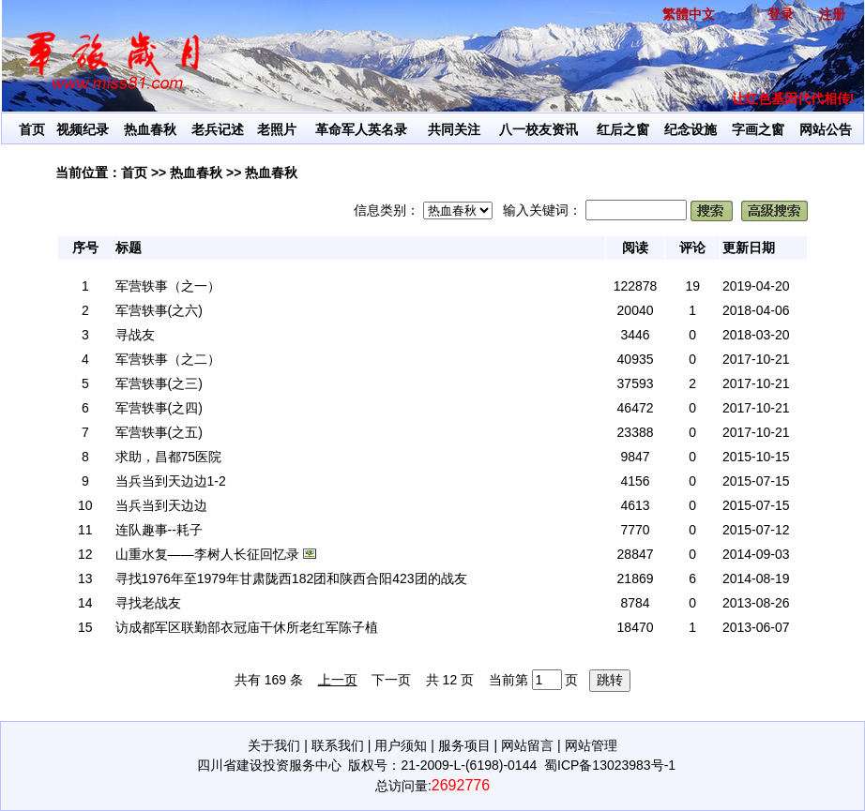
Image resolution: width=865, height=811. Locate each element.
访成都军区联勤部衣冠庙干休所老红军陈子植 (246, 627)
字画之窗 (758, 129)
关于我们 (274, 745)
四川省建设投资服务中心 (269, 765)
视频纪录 (82, 129)
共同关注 (454, 129)
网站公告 (825, 129)
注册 (832, 14)
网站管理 (591, 745)
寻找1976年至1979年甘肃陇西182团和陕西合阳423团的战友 (291, 578)
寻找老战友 (148, 602)
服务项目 (464, 745)
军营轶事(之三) (159, 383)
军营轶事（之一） (167, 285)
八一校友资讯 (538, 129)
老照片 (276, 129)
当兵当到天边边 (161, 505)
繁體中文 (688, 14)
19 (692, 285)
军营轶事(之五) (159, 432)
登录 (780, 14)
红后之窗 (623, 129)
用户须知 (400, 745)
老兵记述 (217, 129)
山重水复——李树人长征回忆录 (207, 554)
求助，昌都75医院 (168, 456)
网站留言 (527, 745)
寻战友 (135, 334)
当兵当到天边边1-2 (170, 480)
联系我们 (337, 745)
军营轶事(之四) (159, 407)
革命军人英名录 (361, 129)
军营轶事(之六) (159, 310)
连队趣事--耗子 (159, 529)
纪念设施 (690, 129)
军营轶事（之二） (167, 359)
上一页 (337, 679)
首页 (32, 129)
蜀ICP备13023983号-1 (609, 765)
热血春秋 (150, 129)
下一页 (391, 679)
